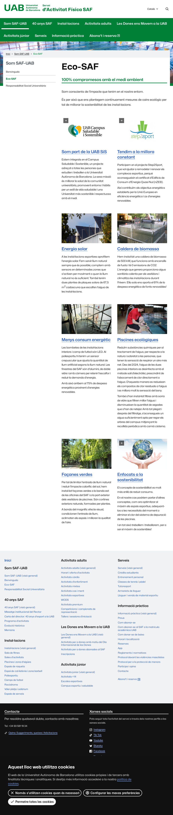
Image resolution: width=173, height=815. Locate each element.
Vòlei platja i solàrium (16, 689)
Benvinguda (12, 71)
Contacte (123, 671)
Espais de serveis (14, 693)
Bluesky (98, 745)
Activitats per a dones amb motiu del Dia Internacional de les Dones (84, 643)
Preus (121, 617)
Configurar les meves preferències (112, 793)
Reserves (123, 643)
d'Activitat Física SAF (67, 8)
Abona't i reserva (104, 36)
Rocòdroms (11, 684)
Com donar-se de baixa (131, 634)
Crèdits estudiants (128, 572)
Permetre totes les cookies (32, 801)
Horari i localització (128, 639)
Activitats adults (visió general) (78, 568)
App (120, 648)
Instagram (99, 729)
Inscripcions (68, 654)
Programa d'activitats (16, 620)
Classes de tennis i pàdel (132, 581)
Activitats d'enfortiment (74, 581)
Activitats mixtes (70, 586)
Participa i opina (127, 666)
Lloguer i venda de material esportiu (138, 595)
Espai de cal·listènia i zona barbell (23, 671)
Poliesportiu (11, 675)
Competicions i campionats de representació (78, 610)
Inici (7, 560)
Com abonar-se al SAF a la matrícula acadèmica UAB (138, 628)
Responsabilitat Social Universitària (26, 85)
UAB (22, 7)
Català (153, 9)
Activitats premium (72, 604)
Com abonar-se (127, 622)
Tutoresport (124, 586)
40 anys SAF (42, 23)
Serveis (41, 36)
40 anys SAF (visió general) (19, 607)
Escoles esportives (71, 681)
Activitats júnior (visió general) (78, 672)
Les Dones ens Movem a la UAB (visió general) (82, 636)
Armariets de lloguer (129, 590)
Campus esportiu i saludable (77, 685)
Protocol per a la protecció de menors (139, 661)
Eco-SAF (11, 78)
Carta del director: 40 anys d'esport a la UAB (29, 616)
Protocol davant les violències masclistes (141, 657)
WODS (65, 599)
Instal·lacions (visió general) (20, 648)
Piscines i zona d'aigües (17, 661)
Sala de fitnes (12, 652)
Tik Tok (98, 735)
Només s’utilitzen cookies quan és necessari (44, 793)
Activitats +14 (68, 676)
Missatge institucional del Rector (22, 611)
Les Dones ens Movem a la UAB (142, 23)
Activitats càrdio (70, 577)
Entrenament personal (130, 577)
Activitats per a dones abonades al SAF (83, 649)
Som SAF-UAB (15, 23)
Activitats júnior (16, 36)
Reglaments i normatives (132, 652)
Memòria (9, 630)
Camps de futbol (13, 680)
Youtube (98, 740)
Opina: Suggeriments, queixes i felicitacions (33, 732)
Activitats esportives (72, 595)
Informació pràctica (68, 36)
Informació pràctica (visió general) (137, 613)
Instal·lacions (68, 23)
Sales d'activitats (14, 657)
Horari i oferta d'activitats (75, 572)
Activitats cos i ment (72, 590)
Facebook (99, 751)
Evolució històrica (14, 625)
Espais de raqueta (14, 666)
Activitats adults (98, 23)
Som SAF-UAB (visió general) (21, 575)
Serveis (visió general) (130, 568)
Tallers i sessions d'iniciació (76, 616)
